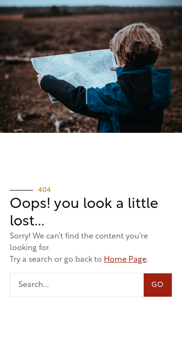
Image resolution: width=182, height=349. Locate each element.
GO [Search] (157, 285)
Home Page (125, 260)
